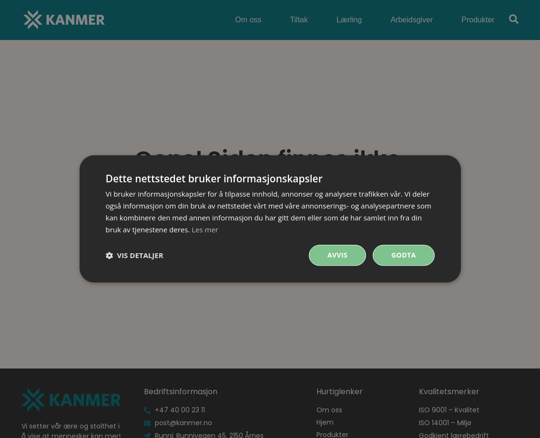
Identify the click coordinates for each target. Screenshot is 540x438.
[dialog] (270, 218)
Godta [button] (403, 255)
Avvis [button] (337, 255)
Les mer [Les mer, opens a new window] (205, 229)
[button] (134, 255)
